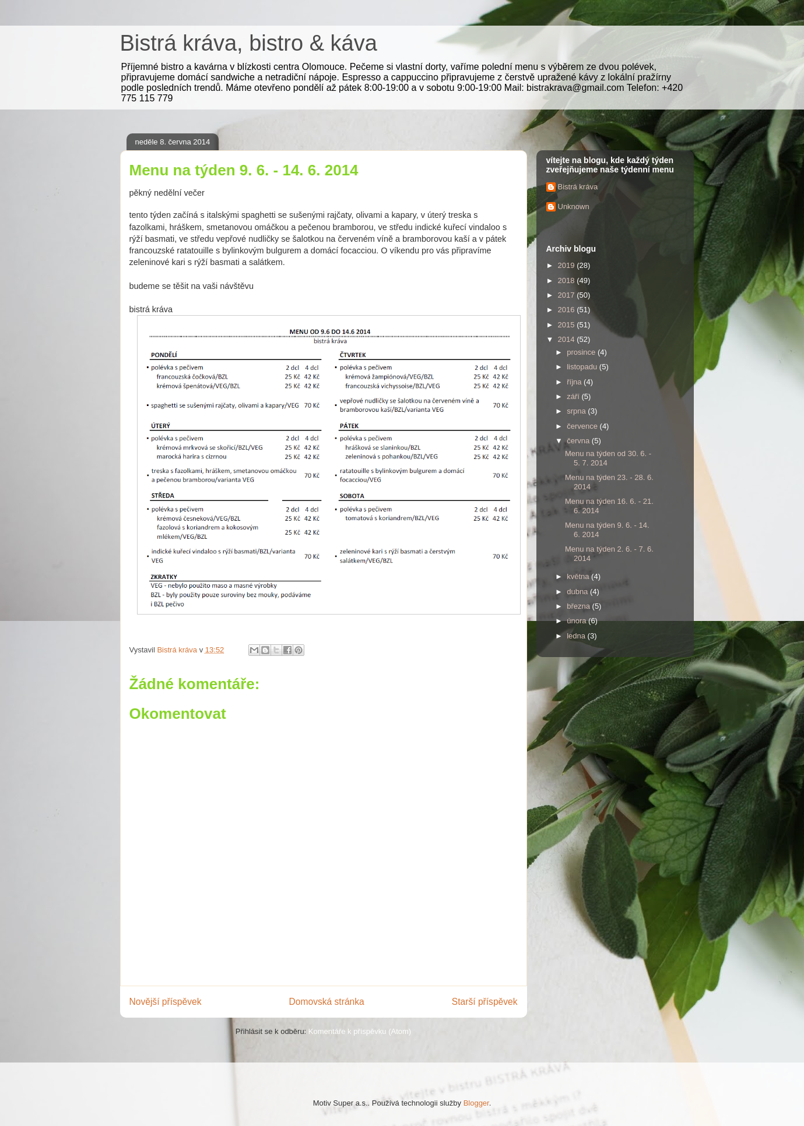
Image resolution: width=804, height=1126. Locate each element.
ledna (577, 635)
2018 (567, 280)
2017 (567, 295)
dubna (578, 591)
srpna (577, 411)
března (579, 606)
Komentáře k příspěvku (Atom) (359, 1031)
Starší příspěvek (485, 1002)
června (579, 440)
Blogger (476, 1103)
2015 (567, 324)
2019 (567, 265)
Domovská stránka (326, 1002)
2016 (567, 309)
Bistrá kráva (578, 186)
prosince (582, 352)
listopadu (583, 366)
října (575, 381)
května (579, 576)
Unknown (573, 206)
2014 (567, 339)
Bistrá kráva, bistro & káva (248, 43)
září (574, 396)
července (583, 426)
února (577, 620)
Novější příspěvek (165, 1002)
